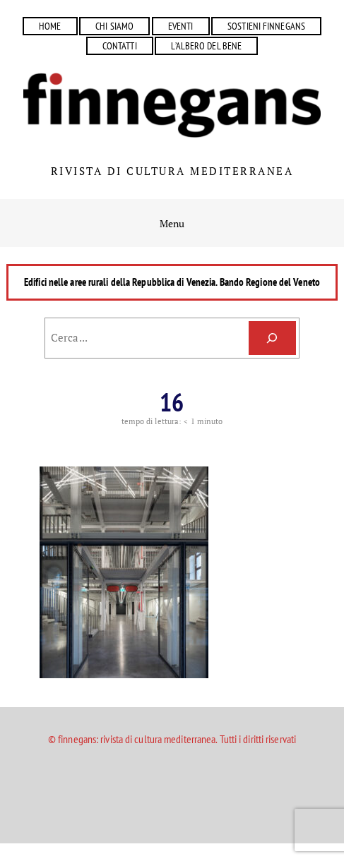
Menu (172, 223)
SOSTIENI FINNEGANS (266, 25)
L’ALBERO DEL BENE (206, 45)
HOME (50, 25)
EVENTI (181, 25)
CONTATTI (119, 45)
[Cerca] (272, 338)
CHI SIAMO (114, 25)
